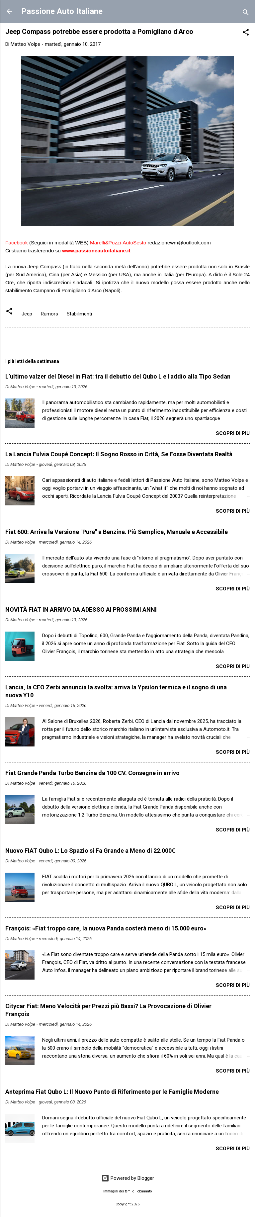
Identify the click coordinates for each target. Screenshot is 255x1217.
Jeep (27, 314)
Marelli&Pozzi (105, 242)
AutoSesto (134, 242)
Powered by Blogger (127, 1178)
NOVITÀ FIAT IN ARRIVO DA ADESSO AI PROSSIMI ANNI (81, 609)
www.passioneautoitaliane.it (96, 250)
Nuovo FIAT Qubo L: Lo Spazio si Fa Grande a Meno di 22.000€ (90, 850)
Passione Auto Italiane (62, 11)
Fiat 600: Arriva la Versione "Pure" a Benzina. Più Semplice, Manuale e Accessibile (116, 531)
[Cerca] (246, 13)
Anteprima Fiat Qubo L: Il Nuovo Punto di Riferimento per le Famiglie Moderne (112, 1091)
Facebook (16, 242)
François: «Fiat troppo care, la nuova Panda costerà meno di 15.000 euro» (106, 928)
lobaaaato (144, 1191)
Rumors (49, 314)
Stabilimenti (79, 314)
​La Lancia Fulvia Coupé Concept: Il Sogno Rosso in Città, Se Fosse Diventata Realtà (118, 454)
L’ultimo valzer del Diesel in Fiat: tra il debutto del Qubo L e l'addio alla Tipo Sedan (117, 376)
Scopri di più (233, 433)
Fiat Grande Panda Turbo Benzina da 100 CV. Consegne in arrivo (92, 772)
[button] (246, 33)
